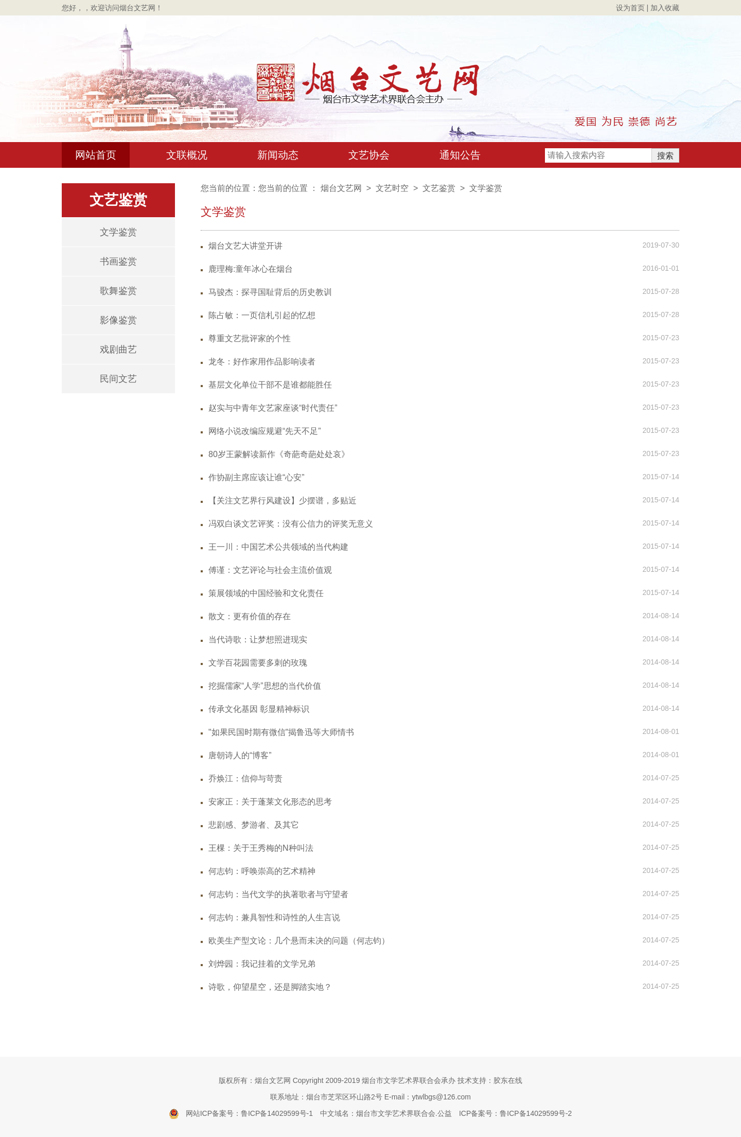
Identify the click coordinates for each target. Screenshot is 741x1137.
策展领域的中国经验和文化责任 (266, 593)
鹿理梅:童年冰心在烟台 (250, 269)
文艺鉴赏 (438, 188)
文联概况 (186, 155)
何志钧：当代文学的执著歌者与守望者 (278, 894)
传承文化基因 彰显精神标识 (258, 709)
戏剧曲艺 (118, 349)
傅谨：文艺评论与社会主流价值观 (270, 570)
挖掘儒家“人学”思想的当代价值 (264, 685)
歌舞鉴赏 (118, 291)
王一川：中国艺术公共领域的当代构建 (278, 547)
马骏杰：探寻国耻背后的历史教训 (270, 292)
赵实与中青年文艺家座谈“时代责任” (273, 408)
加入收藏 (664, 8)
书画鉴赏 (118, 261)
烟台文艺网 (341, 188)
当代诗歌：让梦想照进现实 (257, 639)
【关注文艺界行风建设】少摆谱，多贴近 (282, 500)
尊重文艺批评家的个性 (249, 338)
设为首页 (630, 8)
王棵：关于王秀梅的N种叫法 (260, 848)
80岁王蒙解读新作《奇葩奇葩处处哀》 (278, 454)
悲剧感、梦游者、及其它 (253, 824)
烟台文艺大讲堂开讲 (245, 245)
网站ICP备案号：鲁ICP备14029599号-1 (249, 1113)
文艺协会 (369, 155)
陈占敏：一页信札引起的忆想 (261, 315)
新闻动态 (277, 155)
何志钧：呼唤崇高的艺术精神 (261, 871)
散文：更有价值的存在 (249, 616)
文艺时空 (392, 188)
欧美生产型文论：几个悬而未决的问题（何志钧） (299, 940)
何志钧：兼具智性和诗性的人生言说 (274, 917)
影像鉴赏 (118, 320)
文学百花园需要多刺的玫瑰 (257, 662)
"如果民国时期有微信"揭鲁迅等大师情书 (281, 732)
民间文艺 (118, 379)
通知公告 (460, 155)
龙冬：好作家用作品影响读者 (261, 361)
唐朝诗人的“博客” (240, 755)
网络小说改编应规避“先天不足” (264, 431)
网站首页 (95, 155)
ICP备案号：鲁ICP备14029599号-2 (515, 1113)
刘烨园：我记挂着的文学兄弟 (261, 963)
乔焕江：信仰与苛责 (245, 778)
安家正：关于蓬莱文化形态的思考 (270, 801)
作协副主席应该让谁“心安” (256, 477)
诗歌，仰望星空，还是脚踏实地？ (270, 987)
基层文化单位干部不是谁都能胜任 (270, 384)
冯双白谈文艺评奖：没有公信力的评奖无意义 (290, 523)
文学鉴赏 (118, 232)
